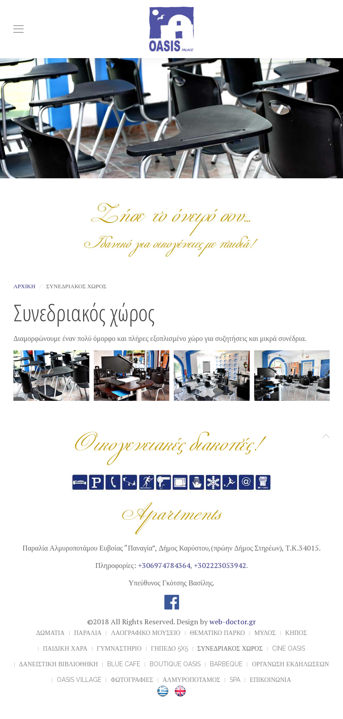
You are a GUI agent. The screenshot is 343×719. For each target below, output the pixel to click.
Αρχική (24, 286)
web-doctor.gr (232, 621)
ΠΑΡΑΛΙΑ (88, 632)
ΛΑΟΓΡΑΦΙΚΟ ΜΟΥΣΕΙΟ (145, 632)
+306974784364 (164, 565)
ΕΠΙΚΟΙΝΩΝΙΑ (270, 679)
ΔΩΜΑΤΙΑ (50, 632)
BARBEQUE (226, 664)
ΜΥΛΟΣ (265, 632)
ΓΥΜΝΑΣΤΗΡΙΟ (119, 648)
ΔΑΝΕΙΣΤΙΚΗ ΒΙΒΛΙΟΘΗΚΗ (58, 664)
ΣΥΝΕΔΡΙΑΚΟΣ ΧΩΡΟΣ (230, 648)
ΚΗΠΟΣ (296, 632)
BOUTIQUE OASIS (175, 664)
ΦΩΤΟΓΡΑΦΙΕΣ (132, 679)
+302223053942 (220, 565)
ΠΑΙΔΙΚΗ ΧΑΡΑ (65, 648)
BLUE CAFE (123, 664)
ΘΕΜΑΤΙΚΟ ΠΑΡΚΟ (217, 632)
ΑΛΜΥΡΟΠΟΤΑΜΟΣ (191, 679)
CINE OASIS (288, 648)
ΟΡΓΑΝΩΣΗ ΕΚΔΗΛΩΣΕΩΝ (290, 664)
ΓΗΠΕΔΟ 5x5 (169, 648)
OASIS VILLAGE (79, 679)
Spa (235, 679)
